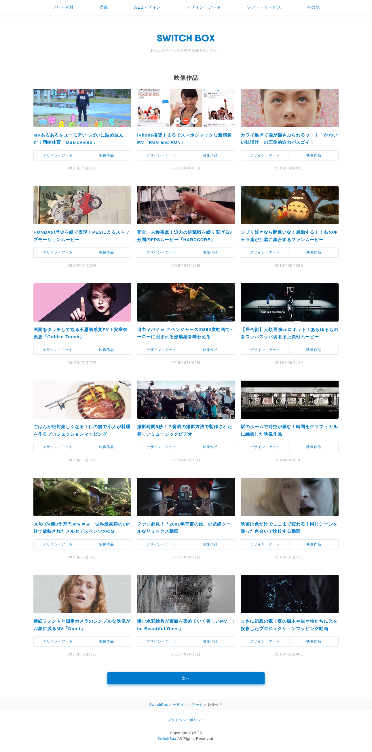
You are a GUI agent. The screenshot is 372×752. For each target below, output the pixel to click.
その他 (313, 7)
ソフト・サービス (264, 7)
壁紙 (103, 7)
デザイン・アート (204, 7)
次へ (186, 678)
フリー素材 (63, 7)
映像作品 (106, 155)
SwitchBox (166, 739)
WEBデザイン (147, 7)
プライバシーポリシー (186, 720)
